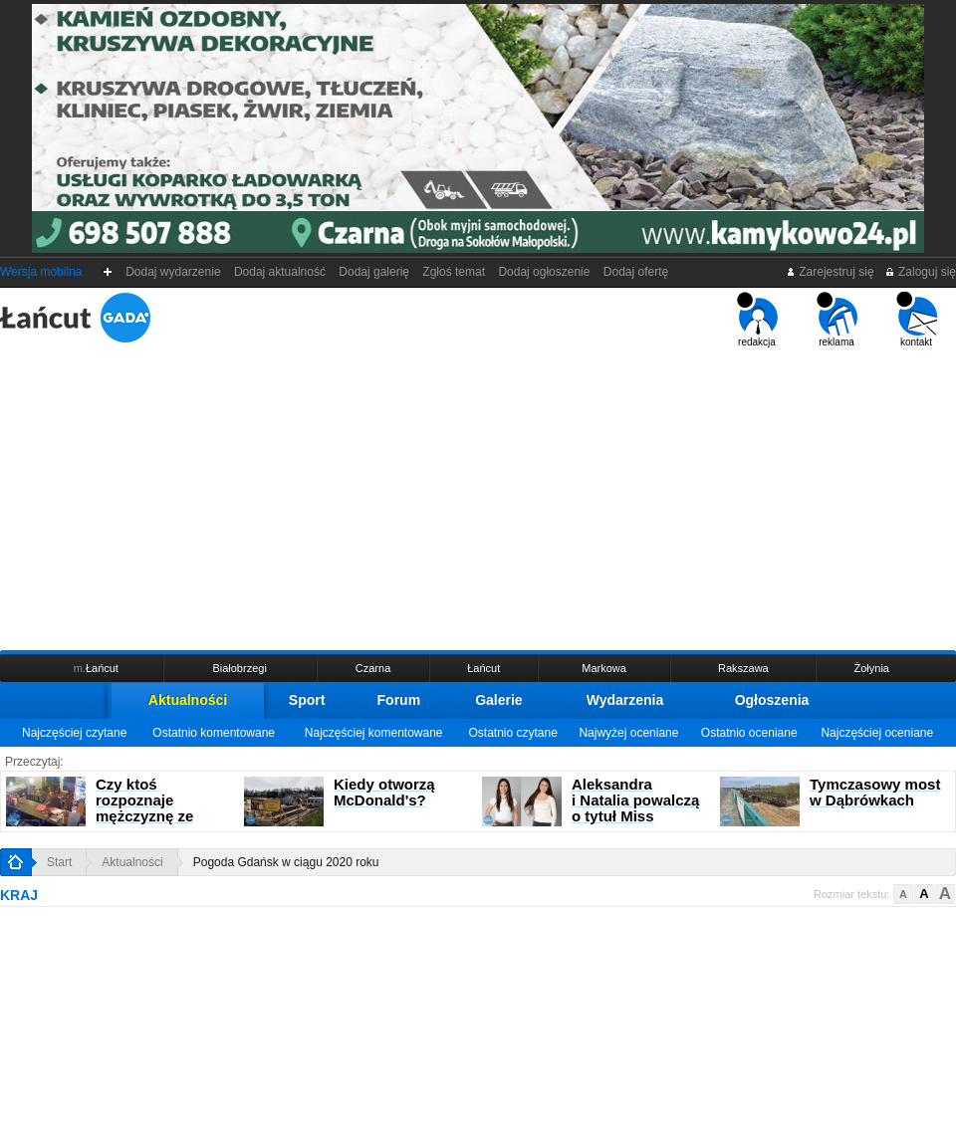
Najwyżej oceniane (628, 733)
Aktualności (187, 700)
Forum (399, 700)
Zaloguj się (920, 272)
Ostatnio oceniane (749, 733)
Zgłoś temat (454, 272)
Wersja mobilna (41, 272)
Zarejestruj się (830, 272)
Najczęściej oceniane (877, 733)
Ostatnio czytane (512, 733)
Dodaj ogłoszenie (544, 272)
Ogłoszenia (772, 700)
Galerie (498, 700)
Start (59, 862)
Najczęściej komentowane (374, 733)
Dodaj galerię (374, 272)
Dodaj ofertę (636, 272)
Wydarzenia (625, 700)
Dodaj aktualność (279, 272)
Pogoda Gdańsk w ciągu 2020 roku (286, 862)
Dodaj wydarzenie (174, 272)
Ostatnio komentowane (213, 733)
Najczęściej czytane (74, 733)
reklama (837, 319)
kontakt (916, 319)
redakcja (757, 319)
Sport (307, 700)
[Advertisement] (478, 496)
